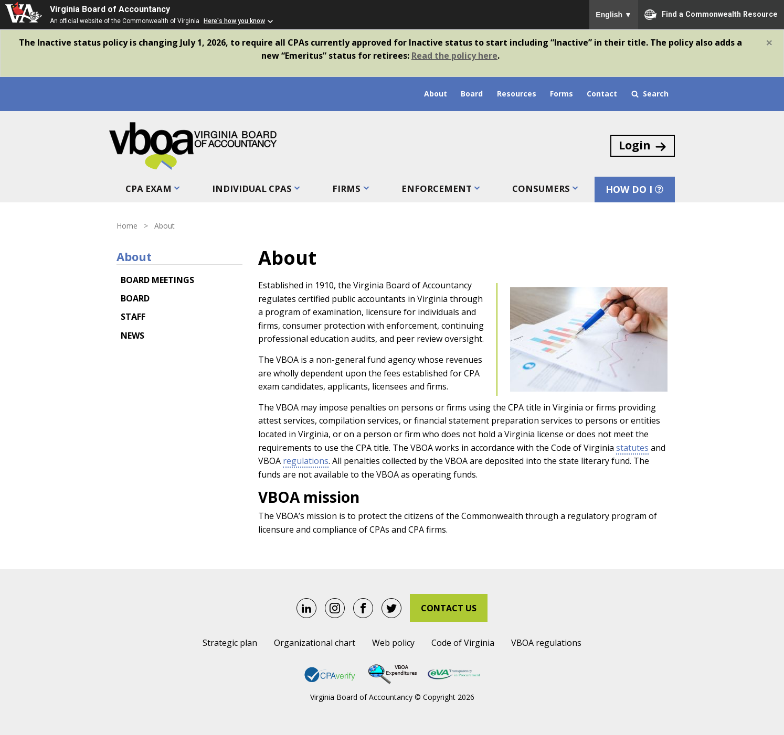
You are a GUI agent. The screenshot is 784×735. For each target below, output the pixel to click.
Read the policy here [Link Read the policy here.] (454, 55)
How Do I (635, 189)
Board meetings (157, 279)
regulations (306, 461)
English (614, 14)
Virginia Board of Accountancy (110, 9)
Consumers (541, 188)
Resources (516, 94)
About (435, 94)
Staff (133, 316)
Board (472, 94)
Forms (561, 94)
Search (650, 94)
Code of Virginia (462, 642)
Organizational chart (314, 642)
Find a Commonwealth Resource (711, 14)
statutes (632, 447)
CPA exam (147, 188)
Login (643, 145)
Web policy (393, 642)
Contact (602, 94)
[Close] (769, 42)
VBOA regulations (546, 642)
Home (126, 226)
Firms (346, 188)
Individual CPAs (252, 188)
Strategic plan (230, 642)
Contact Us (448, 608)
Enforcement (436, 188)
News (132, 335)
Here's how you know (234, 21)
